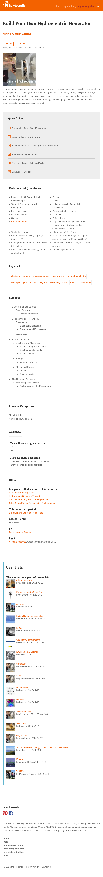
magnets (43, 282)
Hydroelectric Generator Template (25, 496)
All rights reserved (17, 542)
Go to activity (20, 44)
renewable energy (41, 276)
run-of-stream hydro (76, 276)
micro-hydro (58, 276)
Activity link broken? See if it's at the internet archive (23, 48)
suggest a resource (13, 845)
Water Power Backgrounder (22, 493)
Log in (80, 6)
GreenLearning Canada (17, 34)
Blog (73, 6)
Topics (66, 6)
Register (89, 6)
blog (6, 856)
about (58, 6)
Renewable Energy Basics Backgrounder (28, 499)
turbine (26, 276)
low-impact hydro (19, 282)
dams (73, 282)
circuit (33, 282)
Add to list (8, 44)
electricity (15, 276)
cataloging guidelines (15, 849)
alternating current (58, 282)
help (6, 842)
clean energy (84, 282)
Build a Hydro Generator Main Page (26, 513)
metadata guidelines (14, 852)
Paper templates (19, 222)
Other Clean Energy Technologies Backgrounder (32, 503)
